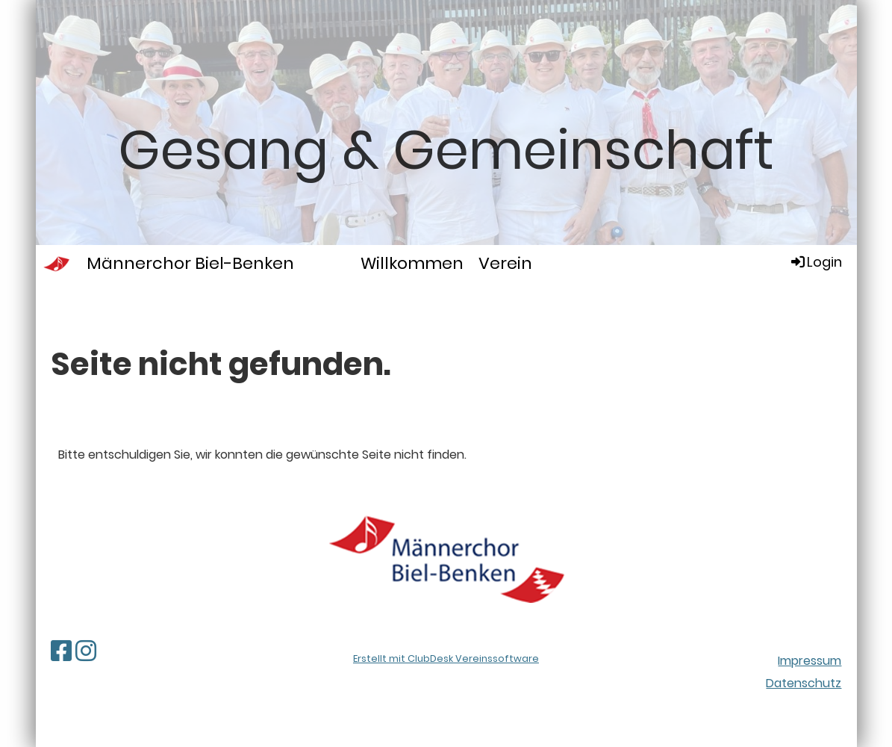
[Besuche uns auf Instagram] (85, 651)
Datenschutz (803, 683)
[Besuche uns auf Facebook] (61, 651)
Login (815, 261)
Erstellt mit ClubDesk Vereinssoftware (446, 658)
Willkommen (412, 263)
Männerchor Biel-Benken (190, 263)
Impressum (809, 660)
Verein (505, 263)
